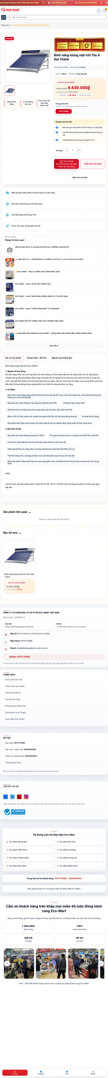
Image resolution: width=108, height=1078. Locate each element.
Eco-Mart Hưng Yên (68, 873)
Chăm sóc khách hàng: (21, 771)
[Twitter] (12, 812)
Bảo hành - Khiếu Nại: (20, 765)
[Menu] (3, 17)
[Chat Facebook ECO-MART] (41, 1073)
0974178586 (63, 111)
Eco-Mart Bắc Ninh (18, 881)
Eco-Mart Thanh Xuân (19, 873)
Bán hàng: (15, 758)
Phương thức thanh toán (15, 721)
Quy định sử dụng (12, 715)
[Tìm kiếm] (10, 17)
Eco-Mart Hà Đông (67, 865)
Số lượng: (59, 151)
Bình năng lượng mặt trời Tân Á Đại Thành (19, 591)
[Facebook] (5, 812)
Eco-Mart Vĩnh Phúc (18, 865)
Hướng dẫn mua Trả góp (15, 728)
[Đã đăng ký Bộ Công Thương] (14, 827)
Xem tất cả (54, 346)
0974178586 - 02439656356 (68, 894)
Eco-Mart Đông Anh (18, 857)
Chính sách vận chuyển (15, 702)
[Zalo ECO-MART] (67, 1073)
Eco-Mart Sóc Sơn (67, 857)
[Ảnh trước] (7, 979)
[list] (54, 979)
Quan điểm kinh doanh (14, 734)
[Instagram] (26, 812)
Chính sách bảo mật (13, 695)
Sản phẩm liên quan (15, 527)
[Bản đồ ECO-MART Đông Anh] (93, 1073)
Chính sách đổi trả (13, 708)
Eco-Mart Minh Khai (68, 881)
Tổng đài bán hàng (13, 778)
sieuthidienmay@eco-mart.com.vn (32, 663)
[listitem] (19, 979)
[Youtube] (19, 812)
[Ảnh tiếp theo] (101, 979)
